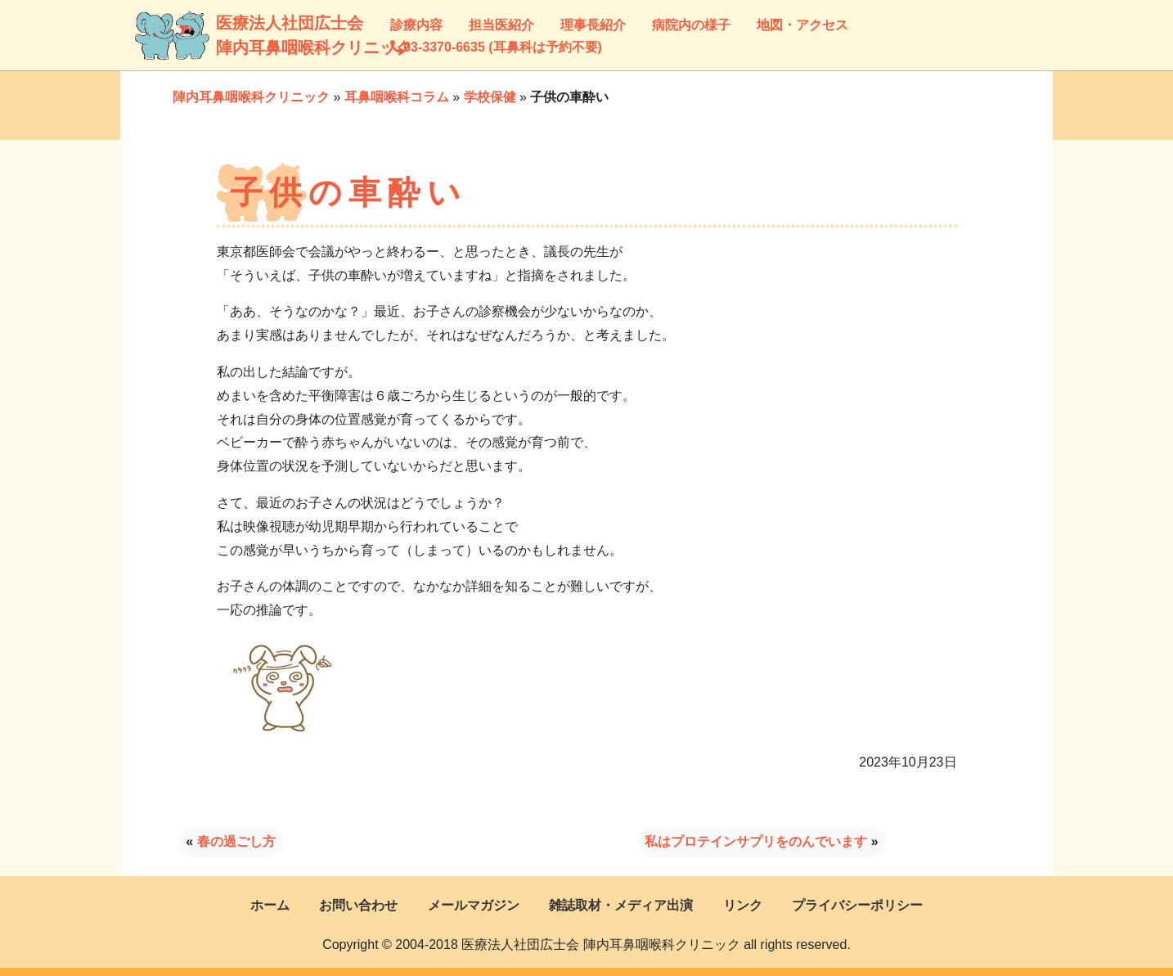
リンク (742, 905)
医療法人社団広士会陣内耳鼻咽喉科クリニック (236, 35)
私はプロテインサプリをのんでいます (756, 841)
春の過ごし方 (236, 841)
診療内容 (416, 25)
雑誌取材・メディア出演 (621, 905)
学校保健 (490, 97)
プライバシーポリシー (857, 905)
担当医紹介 (501, 25)
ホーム (270, 905)
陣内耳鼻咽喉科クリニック (251, 97)
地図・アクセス (802, 25)
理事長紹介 (593, 25)
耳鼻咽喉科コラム (396, 97)
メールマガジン (473, 905)
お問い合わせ (358, 905)
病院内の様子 (691, 25)
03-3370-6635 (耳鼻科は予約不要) (496, 47)
